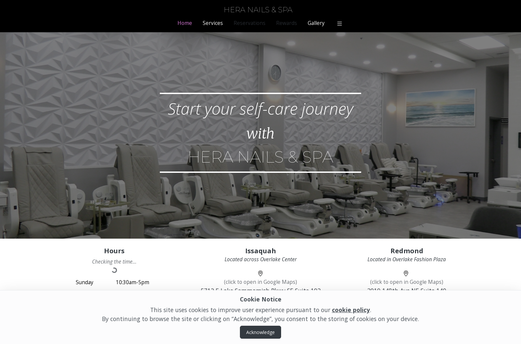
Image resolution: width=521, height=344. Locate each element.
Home (184, 23)
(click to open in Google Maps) (260, 282)
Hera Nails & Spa (258, 9)
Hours (114, 250)
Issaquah (260, 250)
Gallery (316, 23)
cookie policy (351, 310)
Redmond (406, 250)
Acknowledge (260, 332)
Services (213, 23)
